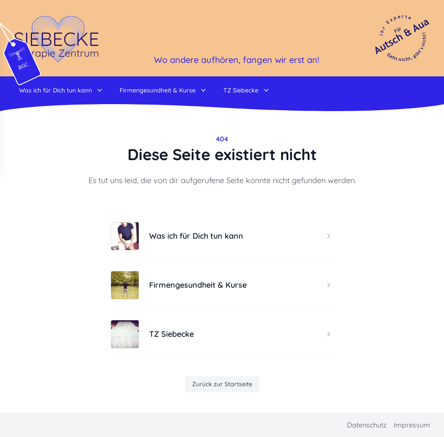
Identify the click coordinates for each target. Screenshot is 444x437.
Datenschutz (367, 425)
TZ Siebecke (247, 90)
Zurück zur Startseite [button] (222, 384)
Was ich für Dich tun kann (61, 90)
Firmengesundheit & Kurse (164, 90)
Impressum (412, 425)
